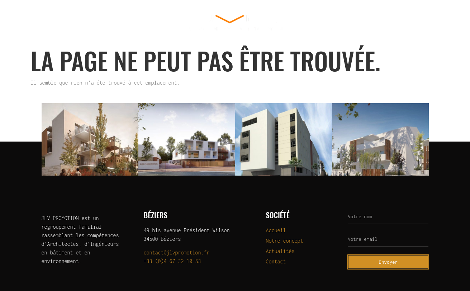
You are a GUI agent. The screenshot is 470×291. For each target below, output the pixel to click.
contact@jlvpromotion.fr (177, 252)
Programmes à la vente (334, 22)
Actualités (395, 22)
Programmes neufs (99, 22)
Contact (437, 22)
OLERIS (147, 22)
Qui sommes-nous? (36, 22)
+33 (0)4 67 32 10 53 (172, 261)
